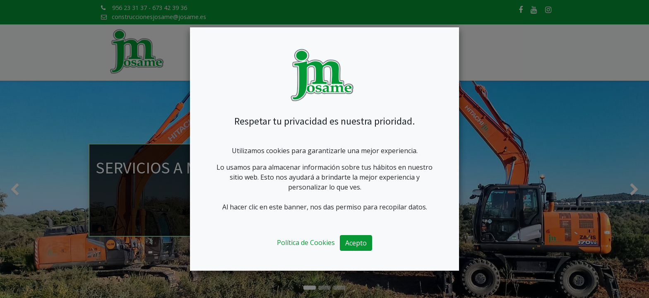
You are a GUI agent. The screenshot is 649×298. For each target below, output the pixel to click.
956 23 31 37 (129, 8)
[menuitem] (209, 53)
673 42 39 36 (169, 8)
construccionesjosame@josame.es (159, 17)
